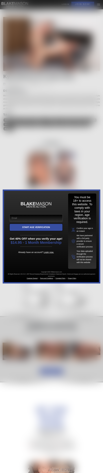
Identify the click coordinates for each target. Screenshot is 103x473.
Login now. (49, 252)
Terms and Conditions (46, 278)
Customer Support (32, 278)
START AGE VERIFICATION (36, 227)
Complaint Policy (60, 278)
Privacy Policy (72, 278)
